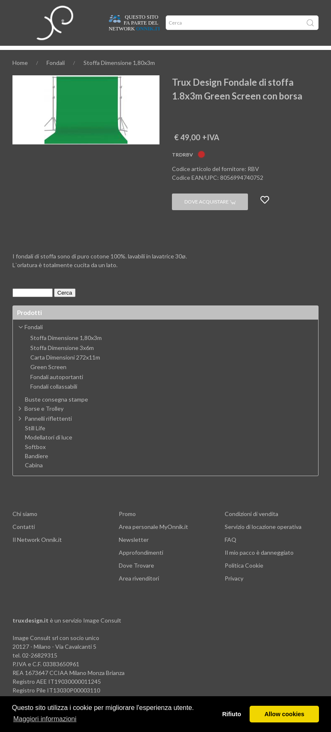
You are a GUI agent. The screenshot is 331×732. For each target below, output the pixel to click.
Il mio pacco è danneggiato (259, 564)
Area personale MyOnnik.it (153, 539)
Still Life (35, 440)
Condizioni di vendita (251, 526)
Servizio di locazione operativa (263, 539)
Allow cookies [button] (284, 714)
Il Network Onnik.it (37, 552)
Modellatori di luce (48, 450)
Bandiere (36, 468)
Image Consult (102, 632)
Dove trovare (44, 54)
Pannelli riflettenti (48, 430)
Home (20, 54)
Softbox (35, 459)
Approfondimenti (82, 54)
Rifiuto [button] (231, 714)
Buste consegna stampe (56, 412)
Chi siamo (24, 526)
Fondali (56, 75)
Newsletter (134, 552)
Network (135, 54)
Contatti (23, 539)
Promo (127, 526)
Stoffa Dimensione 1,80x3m (119, 75)
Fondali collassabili (53, 399)
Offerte (113, 54)
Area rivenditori (139, 590)
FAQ (230, 552)
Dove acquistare (209, 214)
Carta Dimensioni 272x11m (65, 370)
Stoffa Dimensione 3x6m (62, 360)
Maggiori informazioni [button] (44, 718)
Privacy (234, 590)
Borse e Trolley (44, 420)
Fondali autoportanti (56, 389)
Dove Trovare (136, 577)
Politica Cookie (244, 577)
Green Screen (48, 379)
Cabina (34, 477)
